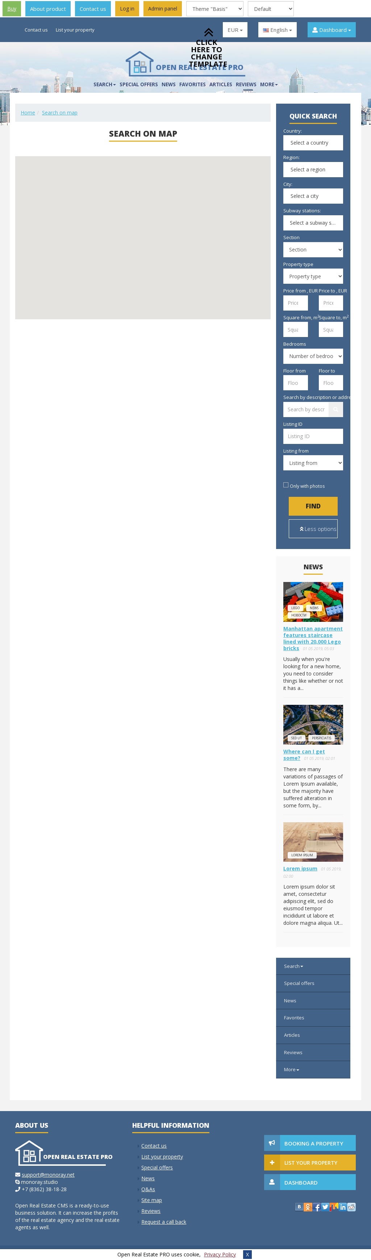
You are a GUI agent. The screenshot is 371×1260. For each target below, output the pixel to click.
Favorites (192, 84)
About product (48, 8)
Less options (318, 528)
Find (313, 506)
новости (299, 615)
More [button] (269, 84)
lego (295, 608)
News (169, 84)
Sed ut (296, 738)
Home (28, 112)
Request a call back (163, 1221)
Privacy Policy (220, 1254)
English (277, 29)
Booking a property (313, 1143)
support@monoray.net (48, 1174)
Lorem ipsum (302, 855)
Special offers (139, 84)
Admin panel (162, 8)
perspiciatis (321, 738)
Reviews (246, 84)
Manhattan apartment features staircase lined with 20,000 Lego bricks (313, 638)
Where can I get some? (304, 754)
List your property (75, 29)
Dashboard (331, 29)
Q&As (148, 1189)
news (314, 608)
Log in (127, 8)
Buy (11, 8)
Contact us (93, 8)
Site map (151, 1200)
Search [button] (104, 84)
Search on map (60, 112)
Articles (220, 84)
